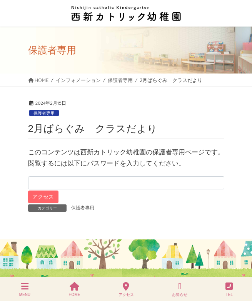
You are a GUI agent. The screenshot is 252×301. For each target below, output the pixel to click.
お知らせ (179, 289)
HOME (74, 289)
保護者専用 (44, 113)
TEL (229, 289)
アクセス (126, 289)
